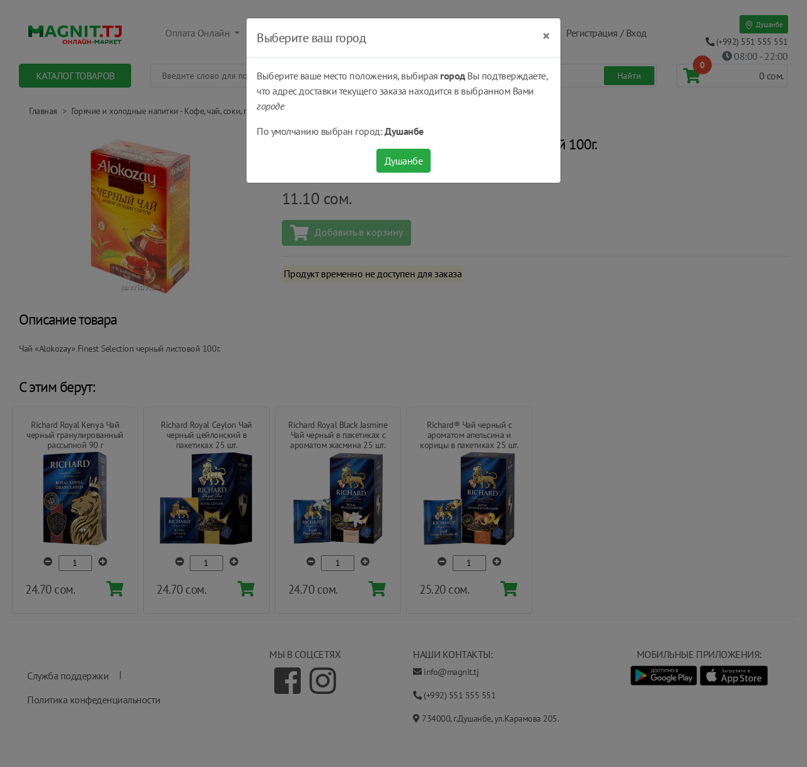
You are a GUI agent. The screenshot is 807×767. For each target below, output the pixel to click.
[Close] (546, 36)
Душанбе (404, 160)
